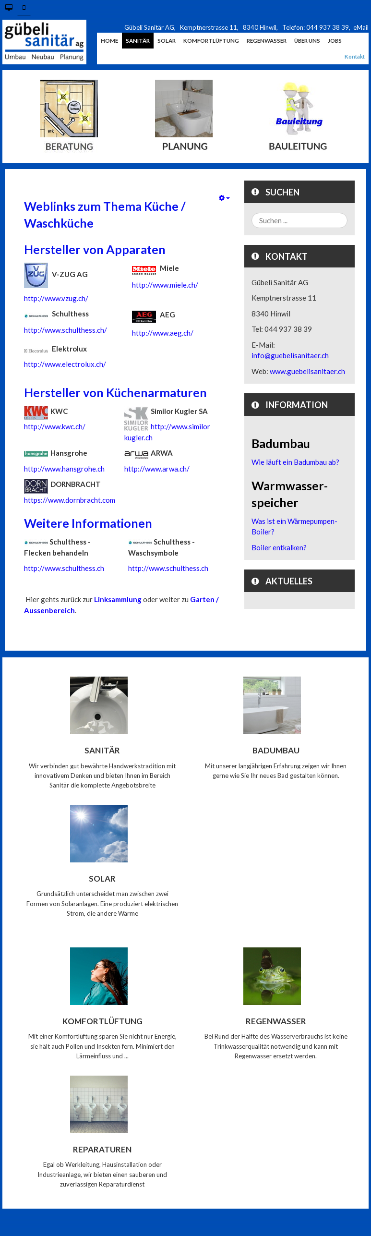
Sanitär (102, 750)
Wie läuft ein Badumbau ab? (295, 462)
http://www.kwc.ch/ (54, 426)
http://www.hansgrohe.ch (64, 468)
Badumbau (275, 750)
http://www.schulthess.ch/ (65, 330)
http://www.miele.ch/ (165, 284)
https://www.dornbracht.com (69, 500)
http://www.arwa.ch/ (157, 468)
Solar (102, 878)
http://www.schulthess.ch (64, 568)
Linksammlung (118, 599)
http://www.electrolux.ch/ (65, 364)
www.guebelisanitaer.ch (307, 371)
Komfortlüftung (102, 1021)
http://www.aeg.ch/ (162, 332)
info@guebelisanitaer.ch (290, 355)
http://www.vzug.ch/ (56, 298)
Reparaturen (102, 1149)
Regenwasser (276, 1021)
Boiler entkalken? (279, 547)
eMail (361, 27)
